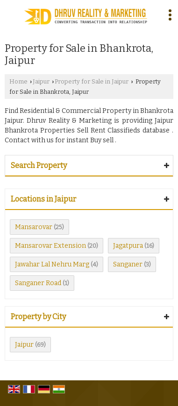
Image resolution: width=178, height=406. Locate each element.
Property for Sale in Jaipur (91, 81)
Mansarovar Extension (50, 246)
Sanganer (127, 264)
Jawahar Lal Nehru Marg (52, 264)
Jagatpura (128, 246)
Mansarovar (33, 227)
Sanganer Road (38, 283)
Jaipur (41, 81)
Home (18, 81)
